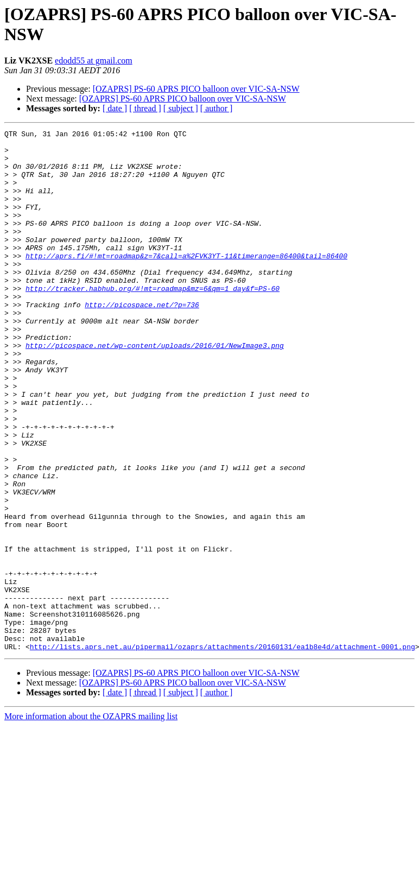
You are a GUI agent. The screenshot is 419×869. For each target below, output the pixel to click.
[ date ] (115, 108)
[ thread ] (145, 108)
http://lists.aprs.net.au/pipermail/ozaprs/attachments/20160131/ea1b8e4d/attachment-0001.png (222, 751)
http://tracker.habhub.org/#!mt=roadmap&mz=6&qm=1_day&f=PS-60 (153, 321)
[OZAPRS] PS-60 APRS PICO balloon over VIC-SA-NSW (196, 88)
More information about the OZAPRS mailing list (90, 820)
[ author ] (216, 108)
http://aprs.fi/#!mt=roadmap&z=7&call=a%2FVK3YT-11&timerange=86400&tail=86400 (186, 282)
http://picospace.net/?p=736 (142, 340)
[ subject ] (180, 108)
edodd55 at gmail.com (93, 60)
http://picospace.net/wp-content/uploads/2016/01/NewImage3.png (155, 389)
